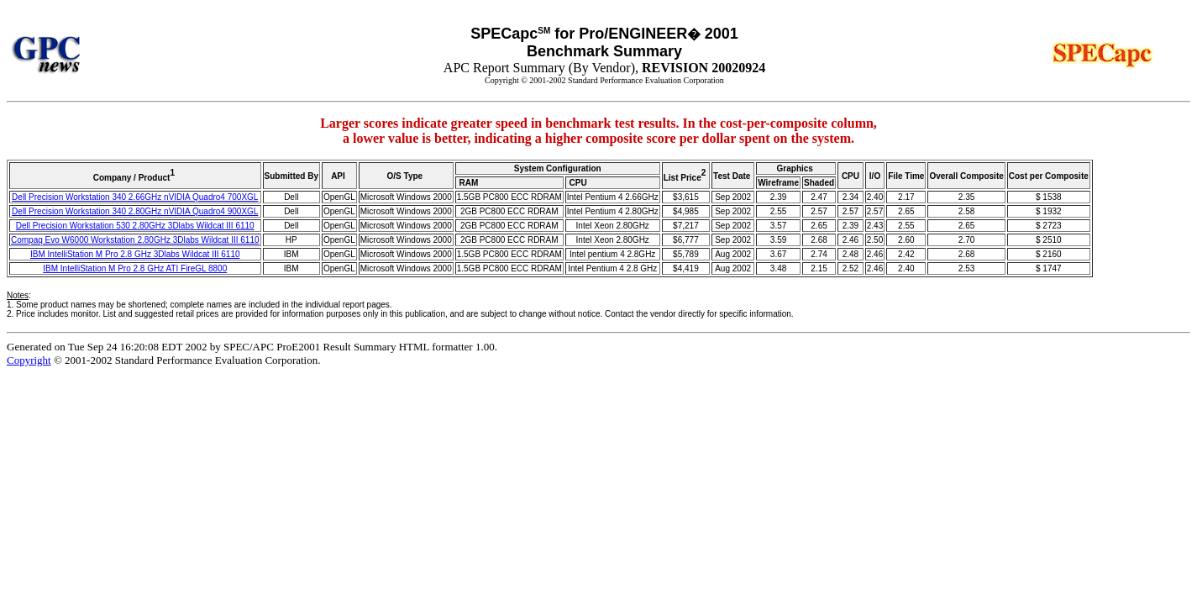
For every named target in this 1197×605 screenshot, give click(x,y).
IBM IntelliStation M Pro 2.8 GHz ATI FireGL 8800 (135, 268)
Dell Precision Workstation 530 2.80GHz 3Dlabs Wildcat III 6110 (135, 225)
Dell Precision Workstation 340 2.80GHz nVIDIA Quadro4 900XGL (135, 211)
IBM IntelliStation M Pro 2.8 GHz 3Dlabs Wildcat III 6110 (135, 254)
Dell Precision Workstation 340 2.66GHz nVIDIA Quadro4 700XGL (135, 197)
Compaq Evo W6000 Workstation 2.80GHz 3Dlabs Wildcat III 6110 (135, 240)
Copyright (29, 360)
